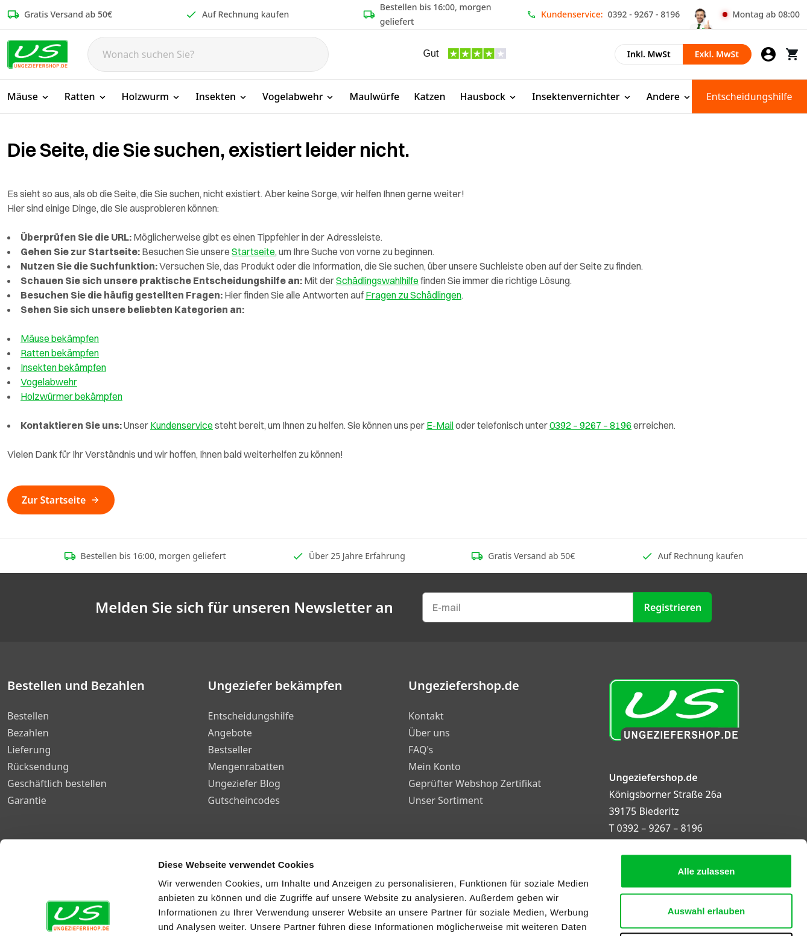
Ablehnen (706, 857)
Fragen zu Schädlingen (413, 295)
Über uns (429, 732)
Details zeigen (641, 912)
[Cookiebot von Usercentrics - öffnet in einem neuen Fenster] (78, 912)
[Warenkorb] (792, 54)
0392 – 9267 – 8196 (590, 425)
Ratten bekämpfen (60, 353)
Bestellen (28, 716)
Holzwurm (152, 96)
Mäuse (28, 96)
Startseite (253, 251)
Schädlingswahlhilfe (377, 280)
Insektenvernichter (582, 96)
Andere (669, 96)
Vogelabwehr (298, 96)
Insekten (221, 96)
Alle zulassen (706, 778)
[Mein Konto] (768, 54)
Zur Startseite (61, 500)
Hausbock (488, 96)
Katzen (429, 96)
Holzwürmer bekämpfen (71, 396)
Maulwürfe (374, 96)
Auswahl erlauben (706, 817)
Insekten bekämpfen (63, 367)
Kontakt (426, 716)
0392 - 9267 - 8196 (644, 14)
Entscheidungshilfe (749, 96)
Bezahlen (28, 732)
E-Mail (440, 425)
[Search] (208, 54)
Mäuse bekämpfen (60, 338)
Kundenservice (181, 425)
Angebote (230, 732)
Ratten (86, 96)
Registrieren (673, 607)
